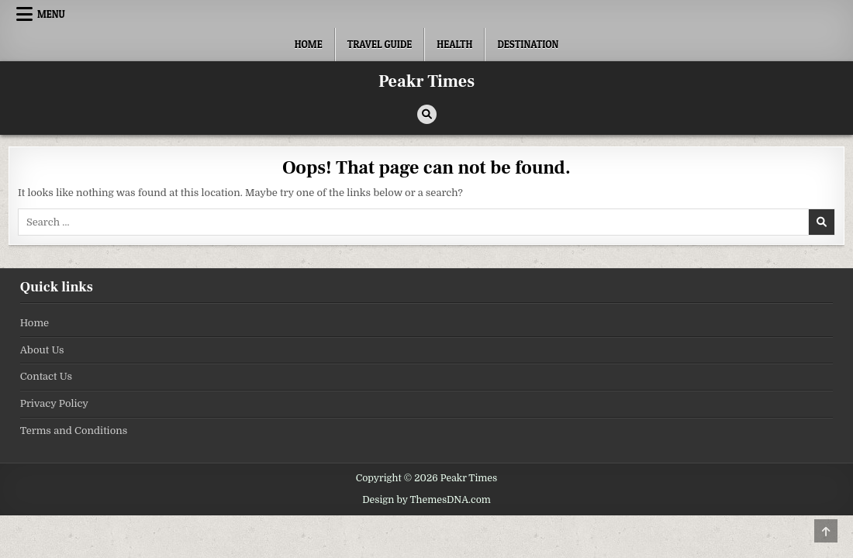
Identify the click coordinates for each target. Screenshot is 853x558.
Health (454, 44)
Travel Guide (380, 44)
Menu (51, 14)
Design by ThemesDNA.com (426, 499)
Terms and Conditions (74, 430)
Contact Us (46, 376)
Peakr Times (426, 81)
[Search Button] (427, 114)
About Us (42, 350)
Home (309, 44)
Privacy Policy (54, 403)
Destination (527, 44)
